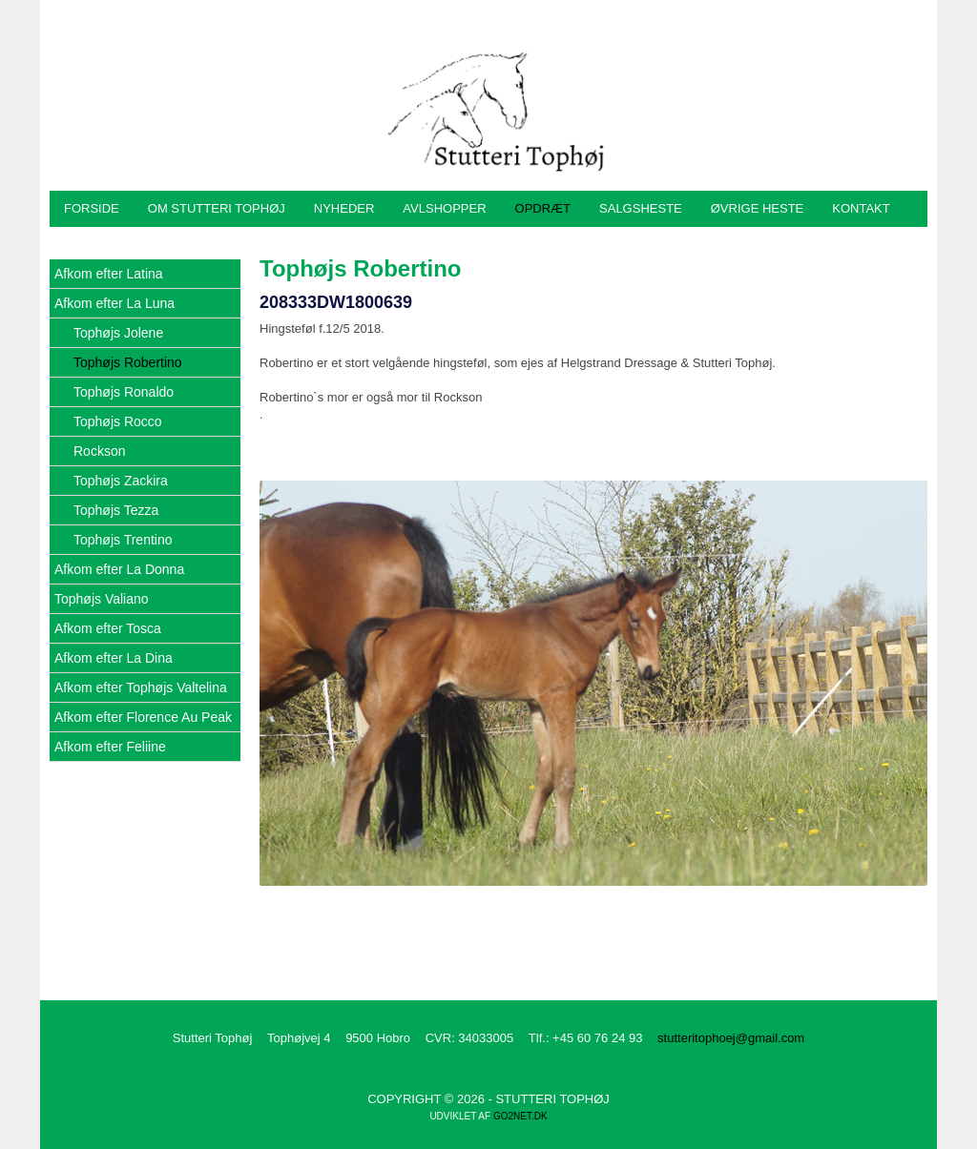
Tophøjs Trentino (123, 539)
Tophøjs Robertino (127, 362)
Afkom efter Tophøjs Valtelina (140, 687)
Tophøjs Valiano (101, 598)
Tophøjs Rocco (117, 421)
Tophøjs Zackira (120, 480)
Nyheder (344, 208)
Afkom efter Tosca (107, 628)
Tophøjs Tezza (115, 510)
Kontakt (860, 208)
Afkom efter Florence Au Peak (143, 717)
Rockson (99, 451)
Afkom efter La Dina (113, 658)
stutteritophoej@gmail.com (730, 1038)
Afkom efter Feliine (110, 746)
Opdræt (543, 208)
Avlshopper (444, 208)
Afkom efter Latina (108, 273)
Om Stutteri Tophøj (216, 208)
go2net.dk (520, 1116)
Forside (91, 208)
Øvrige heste (757, 208)
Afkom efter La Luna (114, 303)
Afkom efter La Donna (119, 569)
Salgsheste (640, 208)
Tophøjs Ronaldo (123, 392)
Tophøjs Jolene (118, 332)
